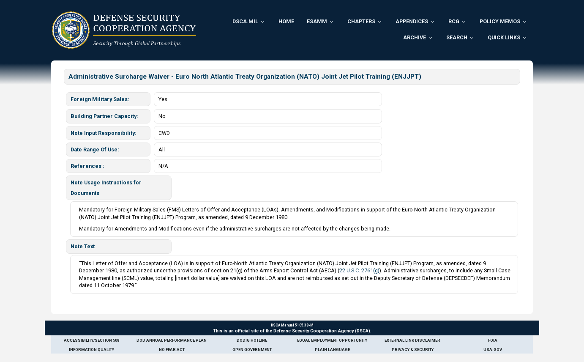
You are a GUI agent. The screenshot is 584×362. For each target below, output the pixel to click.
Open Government (252, 349)
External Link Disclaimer (412, 340)
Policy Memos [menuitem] (500, 21)
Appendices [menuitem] (412, 21)
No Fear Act (172, 349)
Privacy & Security (413, 349)
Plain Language (332, 349)
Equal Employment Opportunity (332, 340)
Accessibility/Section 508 (91, 340)
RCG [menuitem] (453, 21)
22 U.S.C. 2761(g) (359, 270)
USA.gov (492, 349)
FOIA (492, 340)
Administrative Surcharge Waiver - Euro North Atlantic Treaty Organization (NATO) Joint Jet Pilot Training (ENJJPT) (244, 76)
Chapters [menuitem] (361, 21)
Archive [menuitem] (414, 37)
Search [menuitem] (456, 37)
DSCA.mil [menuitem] (245, 21)
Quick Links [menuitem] (504, 37)
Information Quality (91, 349)
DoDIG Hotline (252, 340)
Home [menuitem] (286, 21)
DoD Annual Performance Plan (171, 340)
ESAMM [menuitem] (317, 21)
